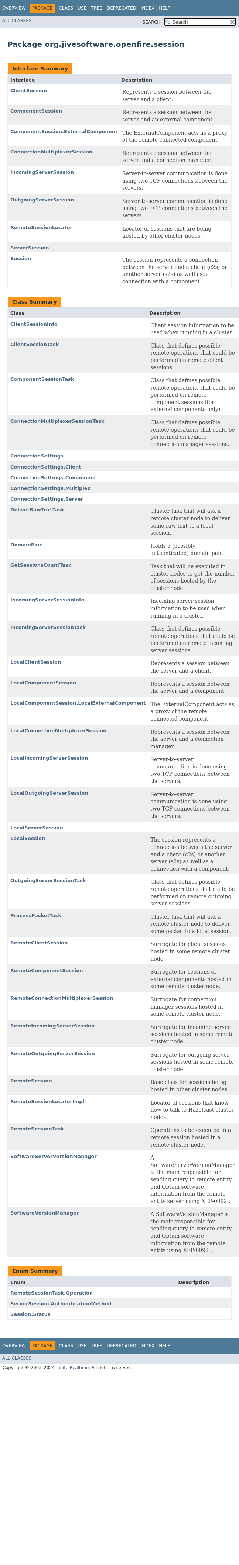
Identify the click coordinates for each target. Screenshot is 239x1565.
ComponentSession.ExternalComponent (63, 131)
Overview (14, 8)
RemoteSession (31, 1081)
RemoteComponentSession (46, 970)
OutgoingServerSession (42, 200)
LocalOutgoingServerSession (49, 793)
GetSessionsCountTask (40, 565)
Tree (96, 8)
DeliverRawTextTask (37, 509)
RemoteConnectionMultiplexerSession (61, 998)
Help (164, 8)
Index (148, 8)
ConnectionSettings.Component (53, 477)
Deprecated (121, 8)
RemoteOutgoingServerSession (52, 1053)
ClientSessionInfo (34, 324)
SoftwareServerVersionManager (53, 1156)
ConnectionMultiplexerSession (51, 152)
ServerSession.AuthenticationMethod (61, 1303)
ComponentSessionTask (42, 379)
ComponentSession (36, 111)
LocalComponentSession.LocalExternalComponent (78, 703)
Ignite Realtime (72, 1367)
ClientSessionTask (34, 344)
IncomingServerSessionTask (48, 627)
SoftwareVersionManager (44, 1213)
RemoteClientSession (39, 943)
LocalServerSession (36, 827)
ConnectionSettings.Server (46, 499)
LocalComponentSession (43, 682)
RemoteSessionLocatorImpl (47, 1101)
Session (20, 258)
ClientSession (28, 90)
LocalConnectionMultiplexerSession (58, 730)
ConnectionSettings (37, 456)
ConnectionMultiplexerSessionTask (57, 421)
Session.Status (30, 1314)
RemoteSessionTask (37, 1129)
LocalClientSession (35, 662)
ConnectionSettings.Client (45, 467)
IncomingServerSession (42, 172)
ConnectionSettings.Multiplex (50, 488)
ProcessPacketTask (35, 915)
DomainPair (26, 544)
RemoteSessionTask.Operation (51, 1293)
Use (82, 8)
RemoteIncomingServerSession (52, 1026)
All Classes (16, 20)
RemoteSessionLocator (41, 227)
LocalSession (27, 838)
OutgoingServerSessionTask (48, 880)
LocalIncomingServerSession (49, 758)
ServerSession (29, 248)
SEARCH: (152, 22)
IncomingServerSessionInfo (47, 599)
